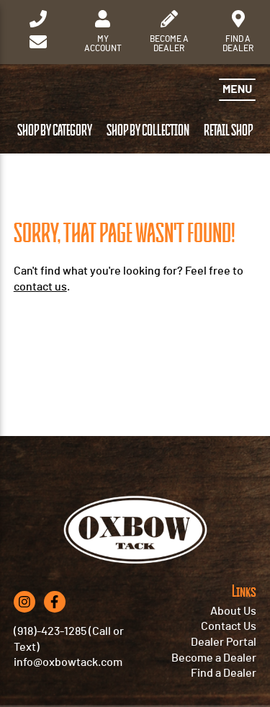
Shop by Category (54, 131)
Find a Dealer (223, 673)
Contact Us (228, 626)
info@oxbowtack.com (68, 662)
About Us (233, 611)
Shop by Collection (148, 131)
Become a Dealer (213, 658)
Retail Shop (228, 131)
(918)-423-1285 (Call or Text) (69, 639)
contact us (40, 287)
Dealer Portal (223, 642)
